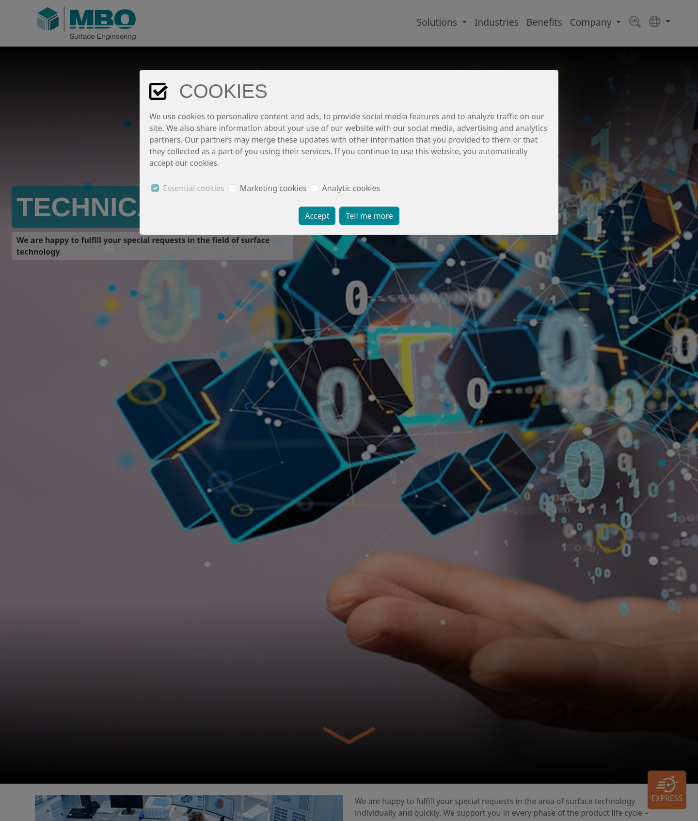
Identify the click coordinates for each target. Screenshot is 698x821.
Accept (317, 215)
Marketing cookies (273, 188)
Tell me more (369, 215)
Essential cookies (193, 188)
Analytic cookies (351, 188)
